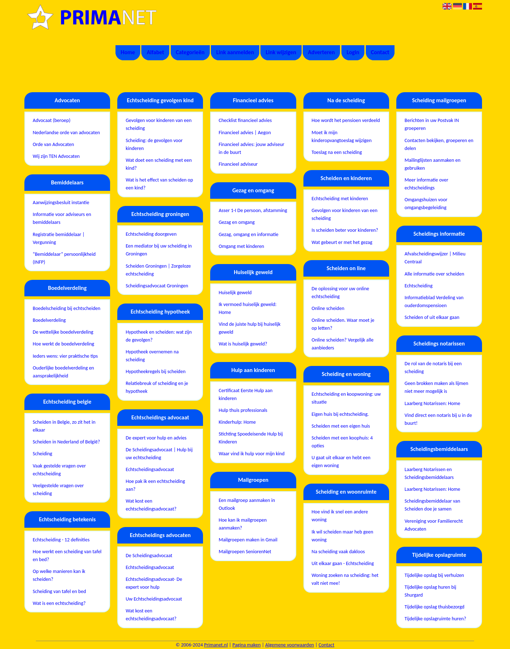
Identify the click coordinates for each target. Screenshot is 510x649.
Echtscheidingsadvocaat (150, 469)
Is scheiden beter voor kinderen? (345, 230)
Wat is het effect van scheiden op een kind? (159, 184)
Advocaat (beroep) (51, 120)
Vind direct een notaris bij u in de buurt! (438, 419)
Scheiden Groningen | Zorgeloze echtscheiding (158, 270)
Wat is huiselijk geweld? (243, 344)
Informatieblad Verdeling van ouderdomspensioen (434, 302)
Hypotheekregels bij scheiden (155, 371)
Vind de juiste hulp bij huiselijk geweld (249, 328)
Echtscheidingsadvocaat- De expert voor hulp (154, 583)
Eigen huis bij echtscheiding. (340, 414)
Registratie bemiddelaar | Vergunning (59, 238)
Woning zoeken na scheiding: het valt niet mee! (345, 579)
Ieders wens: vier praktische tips (65, 356)
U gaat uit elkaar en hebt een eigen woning (341, 462)
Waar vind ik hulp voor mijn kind (252, 454)
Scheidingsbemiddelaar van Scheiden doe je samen (432, 505)
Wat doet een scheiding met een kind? (159, 164)
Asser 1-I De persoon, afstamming (253, 210)
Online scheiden (328, 308)
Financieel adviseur (238, 164)
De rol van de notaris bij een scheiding (433, 368)
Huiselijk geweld (235, 293)
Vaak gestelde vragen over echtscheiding (59, 470)
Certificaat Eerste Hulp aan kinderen (246, 394)
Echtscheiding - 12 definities (61, 540)
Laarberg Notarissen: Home (432, 403)
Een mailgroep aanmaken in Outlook (247, 504)
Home (128, 52)
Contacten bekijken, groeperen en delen (439, 144)
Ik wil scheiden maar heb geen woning (342, 536)
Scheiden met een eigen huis (341, 426)
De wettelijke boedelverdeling (63, 332)
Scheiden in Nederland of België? (66, 442)
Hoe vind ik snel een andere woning (340, 516)
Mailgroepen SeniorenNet (245, 552)
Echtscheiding (419, 286)
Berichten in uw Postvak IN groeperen (432, 124)
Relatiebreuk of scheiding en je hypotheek (157, 387)
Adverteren (321, 52)
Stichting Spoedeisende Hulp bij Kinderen (251, 438)
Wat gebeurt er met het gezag (342, 242)
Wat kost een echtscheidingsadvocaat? (151, 505)
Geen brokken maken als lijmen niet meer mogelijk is (436, 387)
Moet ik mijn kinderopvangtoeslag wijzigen (342, 137)
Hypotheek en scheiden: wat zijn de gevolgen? (159, 336)
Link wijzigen (281, 52)
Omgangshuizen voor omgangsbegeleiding (426, 204)
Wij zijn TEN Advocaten (56, 156)
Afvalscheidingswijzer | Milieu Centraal (435, 258)
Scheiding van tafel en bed (59, 591)
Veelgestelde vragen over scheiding (58, 490)
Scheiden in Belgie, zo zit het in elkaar (64, 426)
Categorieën (190, 52)
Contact (380, 52)
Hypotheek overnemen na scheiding (152, 356)
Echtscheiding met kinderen (340, 199)
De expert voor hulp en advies (156, 438)
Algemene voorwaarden (289, 645)
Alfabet (155, 52)
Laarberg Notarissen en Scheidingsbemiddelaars (429, 473)
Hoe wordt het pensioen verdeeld (346, 120)
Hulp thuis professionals (243, 410)
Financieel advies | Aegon (245, 133)
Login (352, 52)
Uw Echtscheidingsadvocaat (154, 599)
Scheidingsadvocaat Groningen (157, 286)
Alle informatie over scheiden (434, 274)
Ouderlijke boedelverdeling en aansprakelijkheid (63, 372)
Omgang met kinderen (241, 246)
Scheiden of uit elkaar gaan (432, 317)
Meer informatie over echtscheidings (426, 184)
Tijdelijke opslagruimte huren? (435, 619)
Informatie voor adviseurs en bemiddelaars (62, 218)
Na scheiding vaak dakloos (338, 552)
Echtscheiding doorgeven (151, 234)
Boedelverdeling (49, 320)
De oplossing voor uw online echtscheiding (340, 293)
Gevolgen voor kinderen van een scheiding (159, 124)
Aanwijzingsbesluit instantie (61, 202)
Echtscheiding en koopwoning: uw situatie (346, 398)
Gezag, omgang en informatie (249, 234)
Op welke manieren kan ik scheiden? (59, 575)
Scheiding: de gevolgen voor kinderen (154, 144)
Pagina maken (246, 645)
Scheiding (42, 454)
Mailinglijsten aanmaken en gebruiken (433, 164)
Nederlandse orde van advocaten (66, 133)
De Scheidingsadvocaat (149, 555)
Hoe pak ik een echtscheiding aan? (155, 485)
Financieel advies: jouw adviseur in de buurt (251, 148)
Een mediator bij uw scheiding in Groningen (159, 250)
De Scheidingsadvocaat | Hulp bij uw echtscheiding (159, 454)
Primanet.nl (216, 645)
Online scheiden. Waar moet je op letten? (343, 324)
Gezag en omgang (237, 222)
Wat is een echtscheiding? (59, 603)
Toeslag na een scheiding (337, 152)
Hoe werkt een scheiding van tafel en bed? (67, 556)
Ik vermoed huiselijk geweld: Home (248, 308)
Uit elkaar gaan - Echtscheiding (343, 563)
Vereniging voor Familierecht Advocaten (434, 525)
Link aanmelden (235, 52)
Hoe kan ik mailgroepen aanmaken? (243, 524)
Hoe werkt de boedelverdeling (63, 344)
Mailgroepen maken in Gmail (248, 540)
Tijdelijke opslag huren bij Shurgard (430, 591)
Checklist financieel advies (245, 120)
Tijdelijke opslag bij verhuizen (434, 575)
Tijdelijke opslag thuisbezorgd (434, 607)
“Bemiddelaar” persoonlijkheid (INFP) (64, 258)
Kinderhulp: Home (237, 422)
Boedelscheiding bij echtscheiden (66, 308)
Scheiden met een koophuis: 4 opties (342, 442)
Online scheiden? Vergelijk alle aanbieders (343, 344)
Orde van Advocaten (53, 144)
